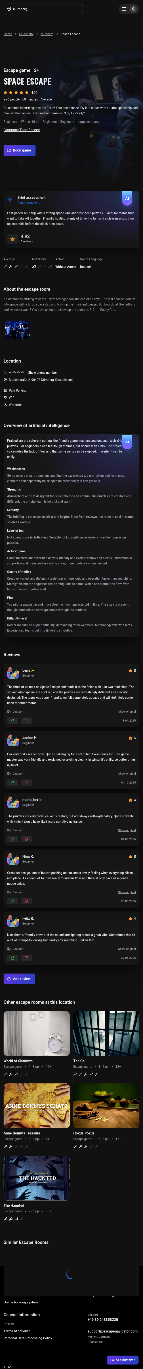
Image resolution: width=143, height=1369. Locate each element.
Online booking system (21, 1302)
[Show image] (17, 330)
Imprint (9, 1324)
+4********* (17, 372)
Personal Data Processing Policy (28, 1338)
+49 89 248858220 (103, 1320)
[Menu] (129, 9)
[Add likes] (12, 721)
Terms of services (17, 1331)
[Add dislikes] (26, 721)
